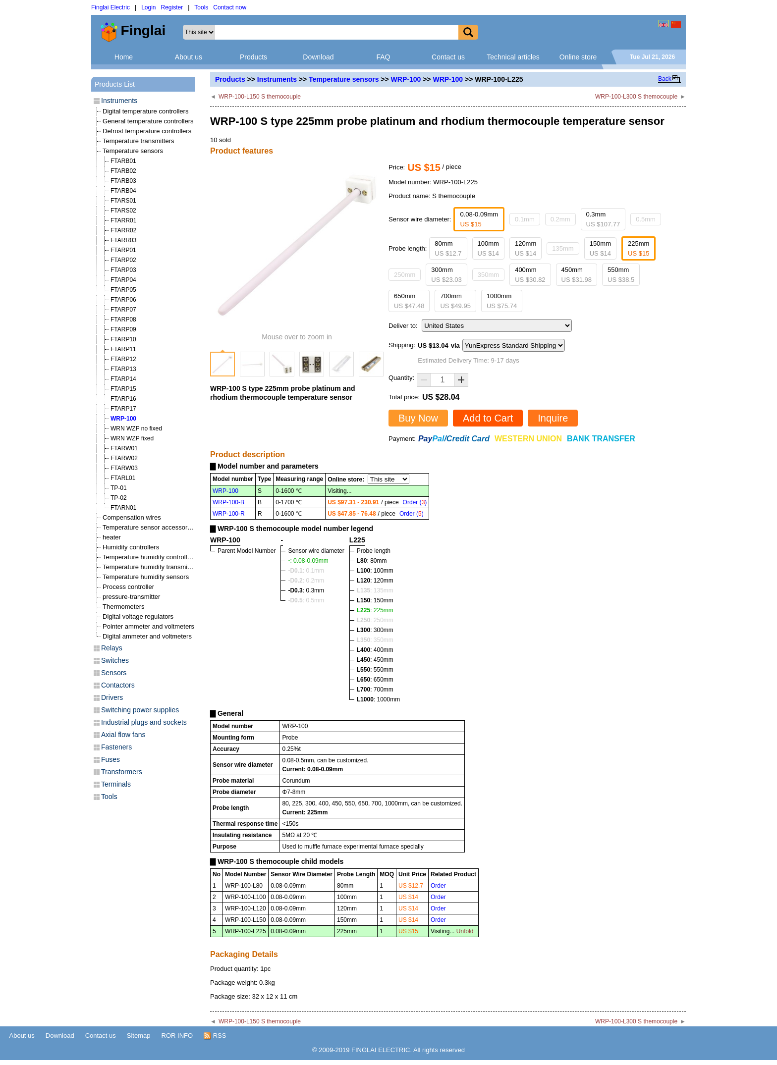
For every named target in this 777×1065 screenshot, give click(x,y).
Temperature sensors (344, 79)
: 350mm (375, 640)
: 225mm (375, 610)
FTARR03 (123, 240)
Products (253, 57)
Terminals (116, 784)
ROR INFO (177, 1035)
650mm (409, 301)
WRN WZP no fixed (136, 428)
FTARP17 (123, 408)
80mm (448, 248)
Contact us (448, 57)
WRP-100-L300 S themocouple (636, 96)
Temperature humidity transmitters (151, 567)
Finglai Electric (110, 7)
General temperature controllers (148, 121)
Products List (115, 84)
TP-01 (119, 487)
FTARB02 (123, 170)
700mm (455, 301)
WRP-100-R (229, 513)
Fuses (110, 759)
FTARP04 (123, 279)
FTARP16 (123, 398)
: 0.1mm (306, 570)
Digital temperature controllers (145, 111)
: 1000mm (378, 699)
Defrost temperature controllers (147, 131)
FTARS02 (123, 210)
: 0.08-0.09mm (308, 560)
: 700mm (375, 689)
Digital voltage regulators (138, 616)
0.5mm (646, 219)
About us (188, 57)
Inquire (553, 418)
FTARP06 (123, 299)
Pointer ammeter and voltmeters (148, 626)
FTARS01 (123, 200)
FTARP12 (123, 359)
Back (664, 78)
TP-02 (119, 497)
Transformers (121, 772)
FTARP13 (123, 369)
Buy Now (418, 418)
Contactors (118, 685)
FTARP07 (123, 309)
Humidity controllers (131, 547)
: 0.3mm (306, 590)
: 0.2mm (306, 580)
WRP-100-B (228, 502)
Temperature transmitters (138, 141)
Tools (201, 7)
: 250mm (375, 620)
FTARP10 (123, 339)
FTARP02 (123, 260)
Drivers (112, 697)
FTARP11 (123, 349)
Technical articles (513, 57)
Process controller (128, 586)
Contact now (229, 7)
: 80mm (372, 560)
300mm (446, 274)
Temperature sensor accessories (149, 527)
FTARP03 (123, 269)
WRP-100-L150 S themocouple (260, 96)
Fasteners (116, 747)
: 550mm (375, 669)
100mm (488, 248)
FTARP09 (123, 329)
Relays (111, 648)
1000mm (502, 301)
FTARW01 (124, 448)
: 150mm (375, 600)
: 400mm (375, 649)
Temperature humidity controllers (149, 557)
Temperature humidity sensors (146, 577)
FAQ (383, 57)
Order (438, 885)
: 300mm (375, 630)
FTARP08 (123, 319)
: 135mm (375, 590)
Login (148, 7)
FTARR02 (123, 230)
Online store (578, 57)
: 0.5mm (306, 600)
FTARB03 (123, 180)
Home (123, 57)
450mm (576, 274)
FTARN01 (123, 507)
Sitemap (139, 1035)
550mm (621, 274)
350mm (488, 274)
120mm (525, 248)
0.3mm (603, 219)
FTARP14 (123, 378)
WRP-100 (406, 79)
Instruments (277, 79)
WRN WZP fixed (132, 438)
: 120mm (375, 580)
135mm (562, 248)
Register (172, 7)
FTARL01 (123, 478)
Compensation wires (132, 517)
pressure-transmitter (131, 596)
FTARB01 (123, 161)
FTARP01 (123, 250)
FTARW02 (124, 458)
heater (112, 537)
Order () (415, 502)
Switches (115, 660)
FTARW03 (124, 468)
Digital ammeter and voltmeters (147, 636)
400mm (530, 274)
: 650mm (375, 679)
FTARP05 (123, 289)
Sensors (113, 673)
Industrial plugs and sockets (144, 722)
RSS (215, 1036)
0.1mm (525, 219)
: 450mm (375, 659)
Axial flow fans (123, 735)
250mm (404, 274)
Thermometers (124, 606)
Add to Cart (488, 418)
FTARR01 (123, 220)
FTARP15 (123, 388)
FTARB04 (123, 190)
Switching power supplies (140, 710)
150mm (600, 248)
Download (318, 57)
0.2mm (560, 219)
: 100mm (375, 570)
